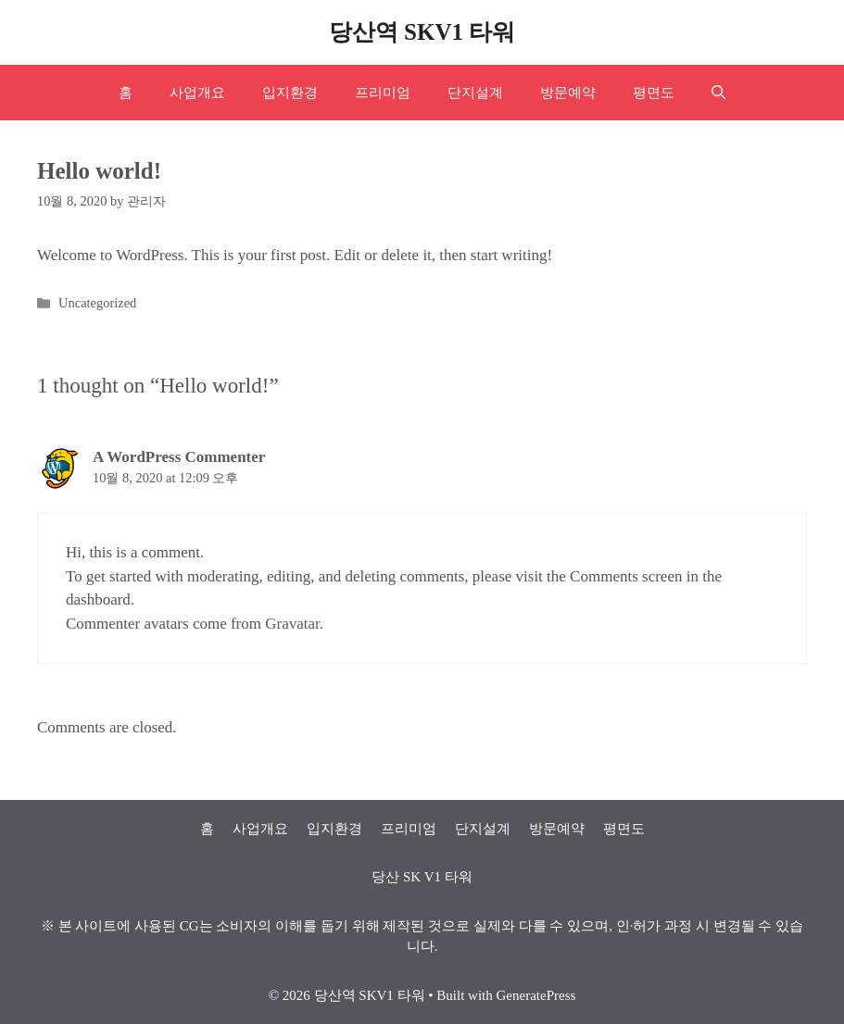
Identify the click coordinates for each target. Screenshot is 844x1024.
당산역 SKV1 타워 (422, 31)
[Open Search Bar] (718, 92)
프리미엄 (382, 92)
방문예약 (568, 92)
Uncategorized (97, 302)
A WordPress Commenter (179, 457)
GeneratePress (536, 995)
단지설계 (475, 92)
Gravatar (292, 623)
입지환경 (290, 92)
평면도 (653, 92)
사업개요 (197, 92)
